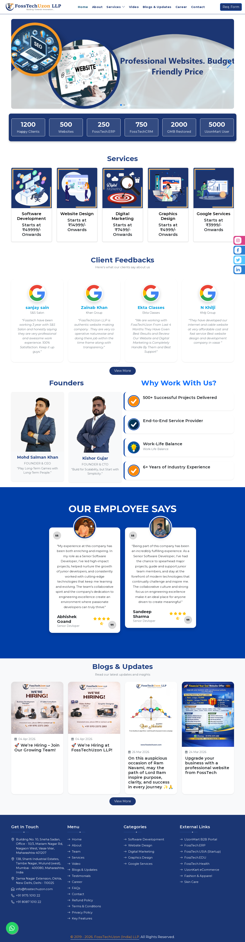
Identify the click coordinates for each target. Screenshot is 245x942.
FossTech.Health (194, 864)
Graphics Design (138, 857)
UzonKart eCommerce (199, 870)
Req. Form (231, 7)
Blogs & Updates (157, 7)
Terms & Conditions (84, 906)
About (97, 7)
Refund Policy (80, 900)
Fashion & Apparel (196, 876)
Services (75, 857)
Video (134, 7)
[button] (229, 63)
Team (73, 851)
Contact (198, 7)
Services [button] (113, 7)
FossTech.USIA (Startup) (200, 851)
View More (122, 371)
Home (83, 7)
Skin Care (189, 882)
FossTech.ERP (192, 845)
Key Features (79, 918)
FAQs (73, 888)
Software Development (144, 839)
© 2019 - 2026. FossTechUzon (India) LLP (104, 937)
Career (181, 7)
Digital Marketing (139, 851)
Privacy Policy (79, 912)
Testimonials (78, 876)
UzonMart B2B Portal (198, 839)
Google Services (138, 864)
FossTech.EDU (193, 857)
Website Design (138, 845)
